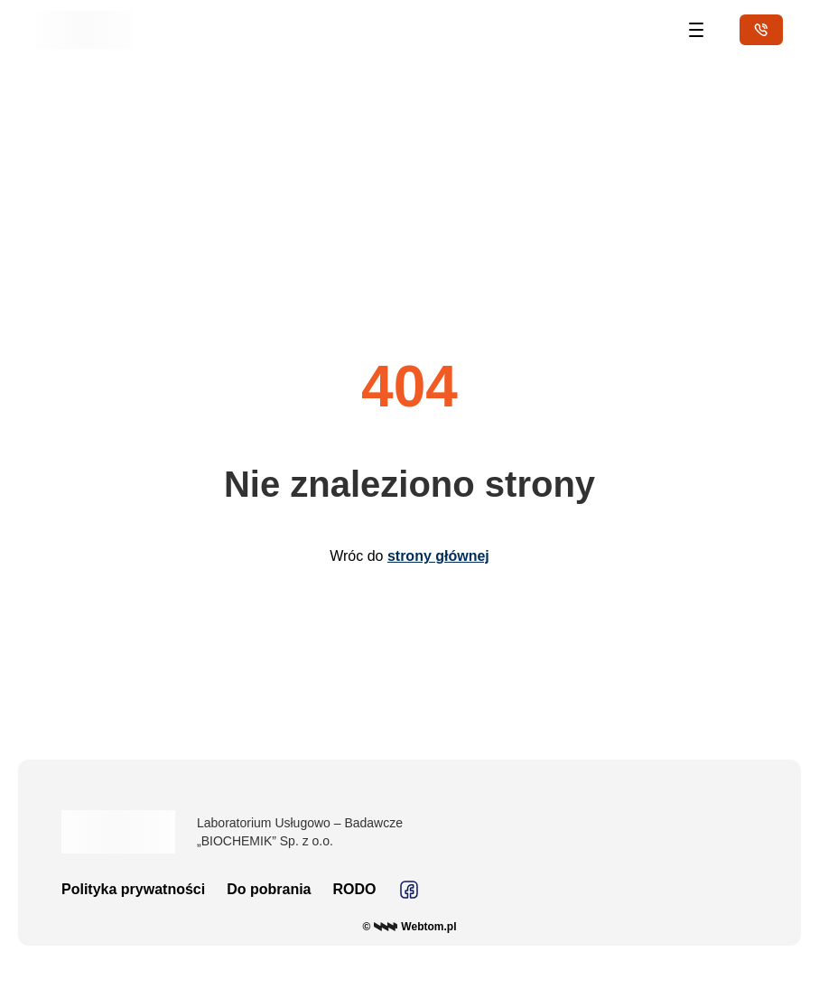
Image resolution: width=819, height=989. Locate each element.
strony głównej (438, 556)
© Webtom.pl (410, 926)
